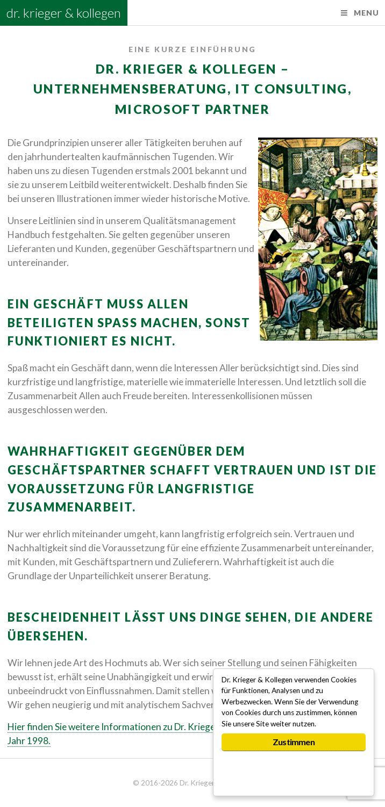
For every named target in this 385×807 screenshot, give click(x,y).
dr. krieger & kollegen (63, 12)
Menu (366, 12)
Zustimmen (294, 742)
